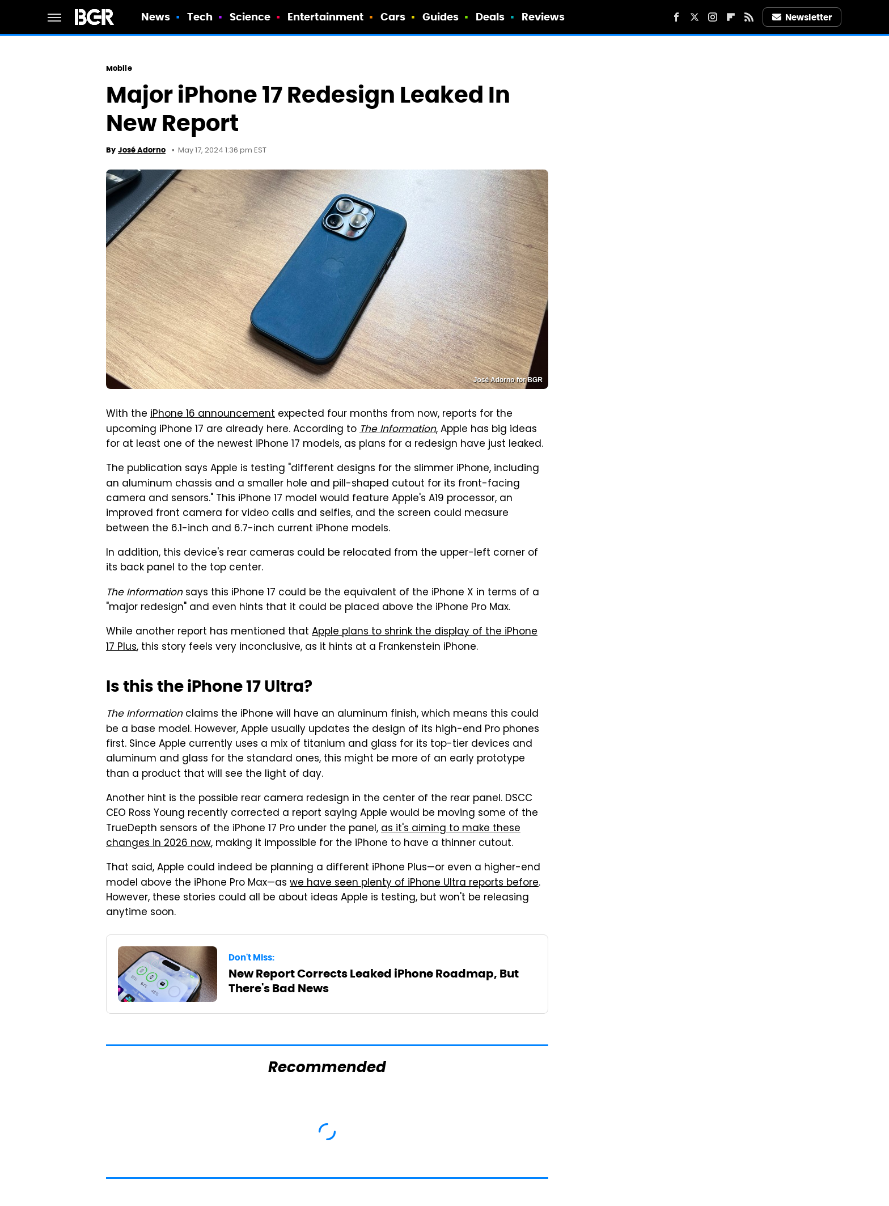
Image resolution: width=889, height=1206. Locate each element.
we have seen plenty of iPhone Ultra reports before (414, 883)
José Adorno (142, 150)
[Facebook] (676, 17)
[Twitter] (694, 17)
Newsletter (802, 17)
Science (250, 16)
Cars (392, 16)
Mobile (119, 68)
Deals (490, 16)
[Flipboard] (730, 17)
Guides (440, 16)
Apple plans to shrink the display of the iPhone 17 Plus (321, 639)
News (155, 16)
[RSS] (748, 17)
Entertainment (325, 16)
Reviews (543, 16)
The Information (397, 430)
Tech (200, 16)
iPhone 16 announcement (212, 414)
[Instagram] (712, 17)
